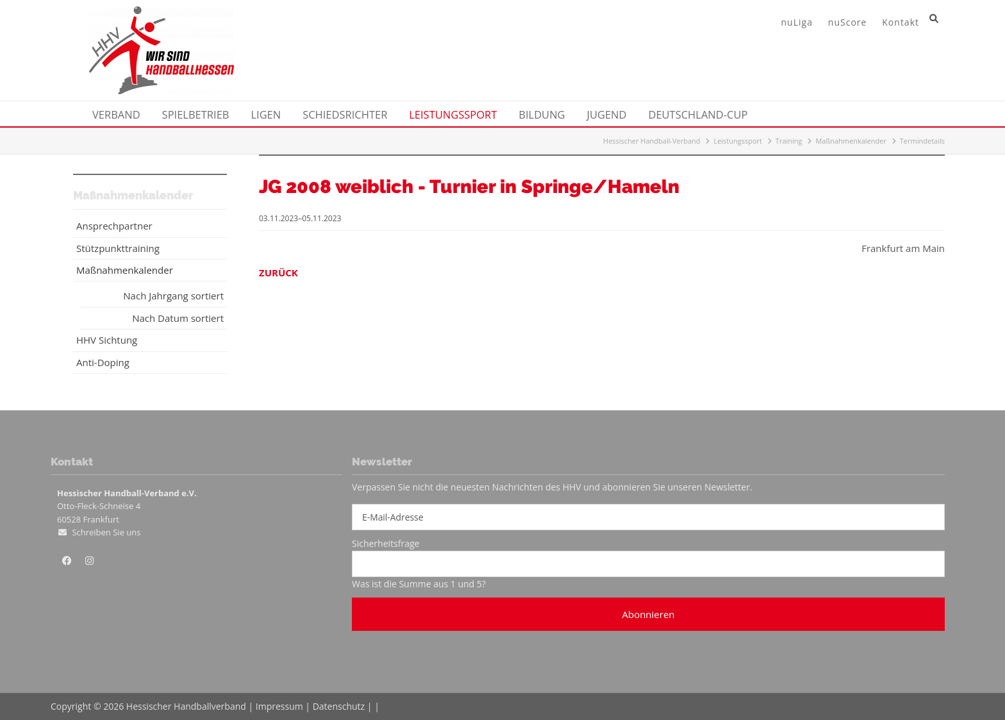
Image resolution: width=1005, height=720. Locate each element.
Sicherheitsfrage (385, 543)
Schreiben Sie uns (106, 532)
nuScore (847, 22)
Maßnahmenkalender (850, 141)
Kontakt (900, 22)
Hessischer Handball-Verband (652, 141)
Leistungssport (737, 141)
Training (789, 141)
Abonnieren (648, 614)
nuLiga (797, 22)
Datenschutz (339, 706)
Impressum (279, 706)
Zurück (278, 272)
